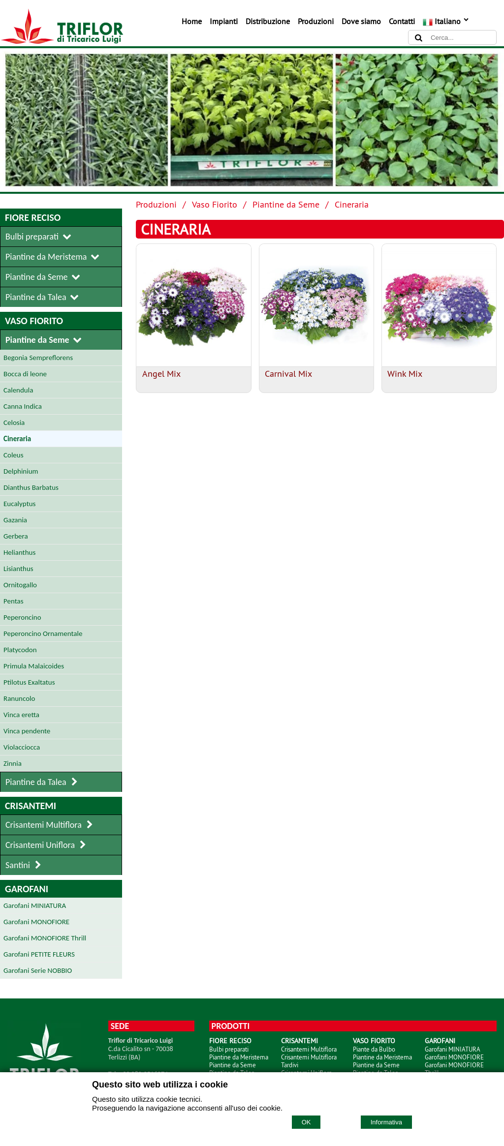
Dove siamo (361, 21)
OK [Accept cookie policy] (306, 1122)
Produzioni (316, 21)
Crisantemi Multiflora (309, 1049)
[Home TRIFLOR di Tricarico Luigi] (62, 41)
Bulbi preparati (229, 1049)
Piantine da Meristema (238, 1057)
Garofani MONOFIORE (454, 1057)
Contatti (402, 21)
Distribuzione (268, 21)
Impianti (224, 21)
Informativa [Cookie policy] (386, 1122)
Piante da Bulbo (374, 1049)
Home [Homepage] (192, 21)
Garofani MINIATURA (452, 1049)
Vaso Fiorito (214, 204)
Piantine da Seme (285, 204)
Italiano (446, 21)
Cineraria (352, 204)
